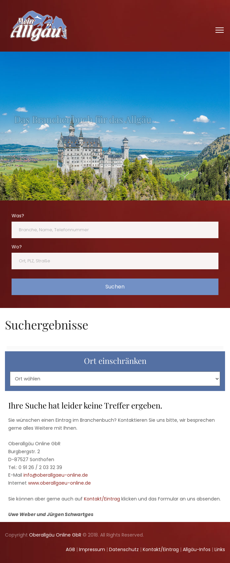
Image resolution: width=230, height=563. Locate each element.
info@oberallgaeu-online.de (55, 475)
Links (219, 549)
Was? (18, 215)
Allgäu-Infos (197, 549)
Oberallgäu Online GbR (55, 535)
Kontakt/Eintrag (102, 499)
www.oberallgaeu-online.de (59, 483)
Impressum (92, 549)
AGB (70, 549)
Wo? (17, 246)
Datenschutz (124, 549)
